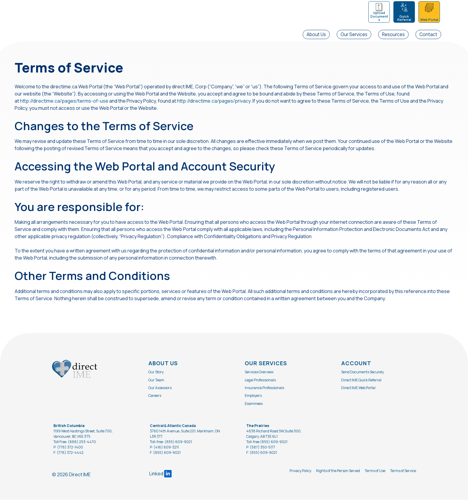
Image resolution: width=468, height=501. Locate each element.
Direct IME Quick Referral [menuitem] (361, 381)
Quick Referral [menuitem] (404, 18)
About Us (316, 34)
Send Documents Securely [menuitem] (362, 373)
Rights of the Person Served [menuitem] (338, 471)
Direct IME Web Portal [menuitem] (358, 388)
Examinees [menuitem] (254, 404)
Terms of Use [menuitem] (375, 471)
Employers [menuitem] (253, 396)
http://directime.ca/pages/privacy (213, 101)
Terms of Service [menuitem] (403, 471)
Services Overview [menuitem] (259, 373)
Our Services (354, 34)
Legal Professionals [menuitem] (260, 381)
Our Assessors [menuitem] (160, 388)
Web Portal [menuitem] (429, 19)
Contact (428, 34)
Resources (393, 34)
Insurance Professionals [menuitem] (264, 388)
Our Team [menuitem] (156, 381)
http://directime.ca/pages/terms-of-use (64, 101)
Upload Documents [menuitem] (379, 16)
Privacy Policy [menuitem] (300, 471)
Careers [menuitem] (154, 396)
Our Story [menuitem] (156, 373)
